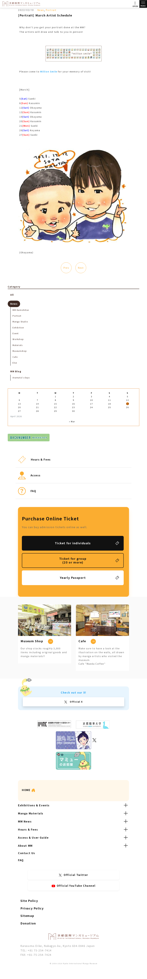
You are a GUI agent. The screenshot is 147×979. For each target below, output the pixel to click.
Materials (18, 345)
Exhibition (18, 327)
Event (16, 333)
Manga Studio (20, 321)
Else (15, 362)
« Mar (72, 421)
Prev (66, 267)
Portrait (51, 10)
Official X (76, 701)
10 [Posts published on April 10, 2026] (91, 400)
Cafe (15, 356)
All (12, 294)
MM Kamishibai (21, 310)
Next (81, 267)
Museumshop (20, 351)
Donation (28, 923)
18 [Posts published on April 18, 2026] (109, 403)
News (40, 10)
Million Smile (48, 71)
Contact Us (26, 853)
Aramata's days (21, 377)
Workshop (18, 339)
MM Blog (15, 371)
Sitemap (27, 915)
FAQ (21, 860)
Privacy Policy (32, 908)
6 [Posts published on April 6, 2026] (19, 400)
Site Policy (29, 900)
